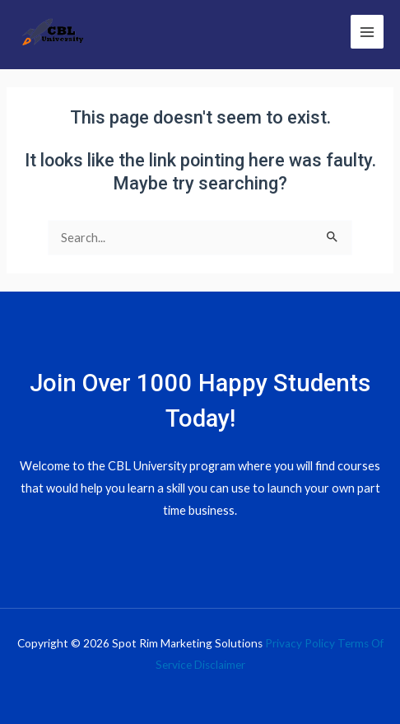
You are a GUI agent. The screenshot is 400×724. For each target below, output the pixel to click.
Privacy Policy (300, 643)
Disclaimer (219, 664)
